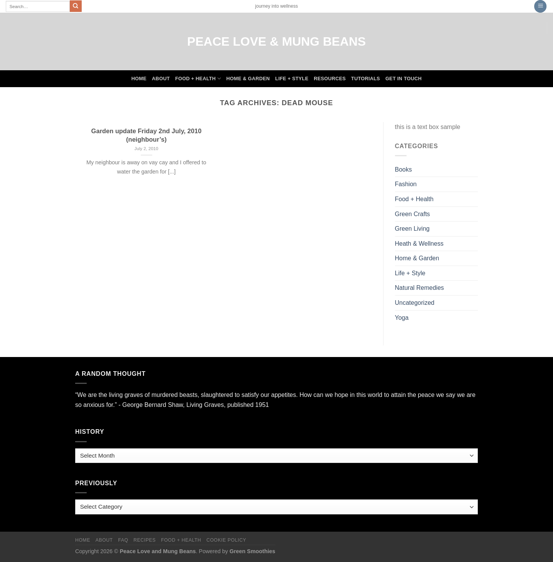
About (161, 78)
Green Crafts (412, 214)
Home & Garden (248, 78)
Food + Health (198, 78)
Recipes (144, 540)
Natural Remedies (419, 287)
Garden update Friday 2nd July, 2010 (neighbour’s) (146, 135)
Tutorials (365, 78)
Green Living (412, 228)
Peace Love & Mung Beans (276, 41)
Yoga (402, 317)
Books (403, 169)
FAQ (123, 540)
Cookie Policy (226, 540)
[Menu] (540, 6)
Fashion (406, 184)
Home (139, 78)
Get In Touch (403, 78)
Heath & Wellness (419, 243)
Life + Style (292, 78)
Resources (330, 78)
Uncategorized (414, 302)
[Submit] (75, 6)
